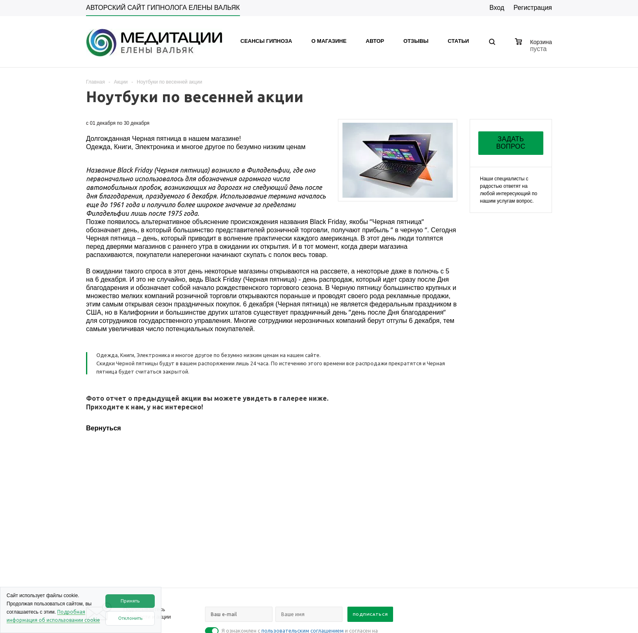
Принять (130, 600)
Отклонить (130, 618)
